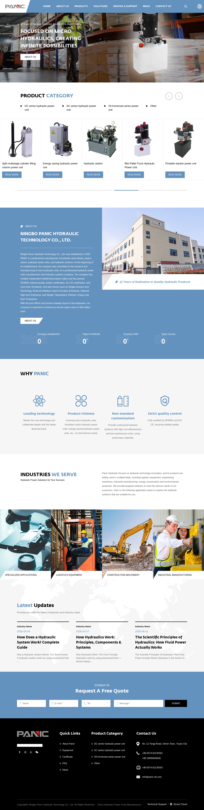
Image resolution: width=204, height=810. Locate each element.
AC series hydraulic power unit (81, 108)
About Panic (68, 744)
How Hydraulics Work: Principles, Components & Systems (98, 642)
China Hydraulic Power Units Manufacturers (119, 804)
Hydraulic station (93, 163)
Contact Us (163, 6)
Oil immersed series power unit (123, 108)
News (146, 6)
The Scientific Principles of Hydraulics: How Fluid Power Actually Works (160, 642)
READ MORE (12, 174)
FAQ (64, 763)
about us (30, 57)
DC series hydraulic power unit (39, 108)
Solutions (101, 6)
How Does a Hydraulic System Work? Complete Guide (38, 642)
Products (81, 6)
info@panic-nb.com (152, 777)
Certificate (67, 757)
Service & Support (125, 6)
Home (47, 6)
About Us (62, 6)
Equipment (67, 750)
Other (153, 106)
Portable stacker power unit (180, 163)
